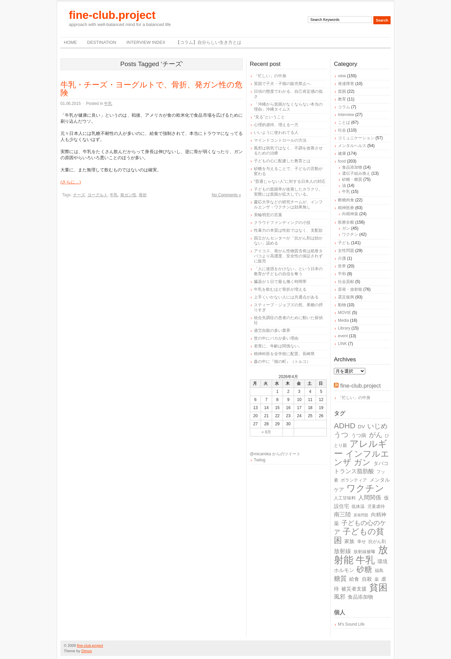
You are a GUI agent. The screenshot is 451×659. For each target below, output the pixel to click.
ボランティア (354, 480)
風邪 (339, 597)
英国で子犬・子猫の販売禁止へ (282, 83)
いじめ (377, 426)
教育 (342, 99)
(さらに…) (70, 181)
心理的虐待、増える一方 (276, 124)
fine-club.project (112, 15)
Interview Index (145, 42)
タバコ (381, 463)
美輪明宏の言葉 (268, 214)
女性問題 (346, 250)
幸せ (361, 541)
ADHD (344, 426)
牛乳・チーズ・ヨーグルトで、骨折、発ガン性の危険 (151, 88)
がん (375, 434)
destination (101, 42)
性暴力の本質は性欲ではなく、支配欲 (288, 230)
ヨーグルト (97, 195)
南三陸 (342, 514)
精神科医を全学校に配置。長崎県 (284, 353)
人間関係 (369, 497)
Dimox (86, 651)
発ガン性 (128, 195)
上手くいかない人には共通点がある (286, 297)
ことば (344, 122)
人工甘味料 (345, 497)
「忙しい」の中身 (270, 76)
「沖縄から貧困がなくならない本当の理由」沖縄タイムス (288, 107)
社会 (342, 130)
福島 (379, 570)
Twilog (259, 460)
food (342, 161)
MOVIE (344, 312)
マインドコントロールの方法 (280, 140)
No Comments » (226, 195)
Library (344, 328)
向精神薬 (350, 213)
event (343, 336)
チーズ (79, 195)
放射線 (342, 551)
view (342, 76)
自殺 (367, 579)
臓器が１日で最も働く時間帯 (280, 281)
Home (70, 42)
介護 (342, 258)
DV (361, 426)
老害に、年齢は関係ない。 (278, 346)
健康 (342, 153)
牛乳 (108, 103)
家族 (349, 541)
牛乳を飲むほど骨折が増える (280, 289)
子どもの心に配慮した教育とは (282, 161)
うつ (341, 435)
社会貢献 (346, 281)
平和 (342, 273)
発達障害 (346, 83)
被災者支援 (354, 589)
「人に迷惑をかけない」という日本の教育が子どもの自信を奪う (288, 271)
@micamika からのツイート (275, 454)
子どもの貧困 (359, 536)
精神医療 (346, 207)
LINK (342, 343)
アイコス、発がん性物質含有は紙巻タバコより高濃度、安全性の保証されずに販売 (288, 256)
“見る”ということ (269, 117)
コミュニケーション (356, 138)
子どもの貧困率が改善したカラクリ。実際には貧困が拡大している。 (288, 192)
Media (343, 320)
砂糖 (364, 569)
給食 (354, 579)
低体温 (358, 506)
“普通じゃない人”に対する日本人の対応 (289, 181)
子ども (344, 242)
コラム (344, 107)
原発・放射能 (350, 289)
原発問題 (360, 515)
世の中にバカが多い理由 (276, 338)
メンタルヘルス (352, 145)
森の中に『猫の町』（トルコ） (282, 361)
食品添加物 (352, 167)
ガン (346, 228)
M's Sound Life (351, 624)
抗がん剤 (377, 541)
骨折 (143, 195)
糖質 (340, 578)
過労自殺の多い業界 (272, 330)
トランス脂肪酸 (354, 471)
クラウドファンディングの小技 (282, 222)
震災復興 (346, 297)
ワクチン (350, 234)
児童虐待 (376, 506)
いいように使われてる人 (276, 132)
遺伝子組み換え (356, 173)
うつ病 (358, 435)
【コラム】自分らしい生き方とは (208, 42)
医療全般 (346, 222)
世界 (342, 266)
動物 (342, 305)
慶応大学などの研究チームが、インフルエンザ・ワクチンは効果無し (288, 204)
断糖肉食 (346, 200)
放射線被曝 (364, 551)
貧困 (342, 91)
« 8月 (266, 432)
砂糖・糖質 (352, 179)
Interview (346, 114)
